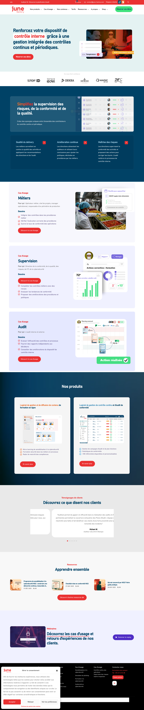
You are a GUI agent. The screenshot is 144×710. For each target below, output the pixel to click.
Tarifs (73, 9)
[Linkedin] (114, 683)
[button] (57, 671)
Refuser (31, 702)
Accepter (12, 702)
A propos (95, 9)
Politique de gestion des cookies (30, 706)
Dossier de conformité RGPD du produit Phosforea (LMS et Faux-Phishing (108, 699)
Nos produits (36, 9)
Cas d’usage (49, 9)
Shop (105, 9)
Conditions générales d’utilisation (78, 699)
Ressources (83, 9)
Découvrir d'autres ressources (72, 597)
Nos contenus (63, 9)
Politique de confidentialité (60, 699)
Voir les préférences (49, 702)
